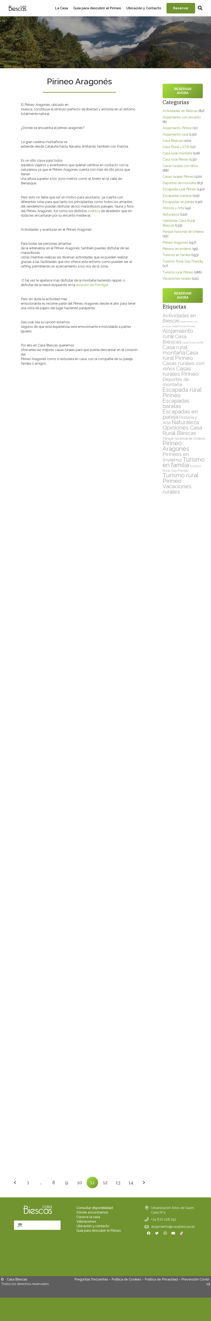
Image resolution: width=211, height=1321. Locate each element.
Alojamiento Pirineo (177, 128)
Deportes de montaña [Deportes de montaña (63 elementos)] (176, 382)
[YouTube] (173, 1233)
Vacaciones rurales (177, 278)
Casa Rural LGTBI (176, 147)
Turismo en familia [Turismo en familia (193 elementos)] (184, 462)
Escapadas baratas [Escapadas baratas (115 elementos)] (176, 403)
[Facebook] (148, 1233)
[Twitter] (157, 1233)
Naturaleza (171, 214)
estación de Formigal (92, 285)
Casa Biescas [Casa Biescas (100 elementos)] (175, 339)
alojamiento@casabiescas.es (173, 1227)
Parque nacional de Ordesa (183, 232)
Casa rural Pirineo (176, 159)
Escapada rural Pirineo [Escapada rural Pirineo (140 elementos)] (182, 392)
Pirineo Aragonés (175, 243)
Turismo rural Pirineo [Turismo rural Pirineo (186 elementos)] (180, 478)
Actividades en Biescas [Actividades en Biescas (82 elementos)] (179, 318)
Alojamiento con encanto (182, 117)
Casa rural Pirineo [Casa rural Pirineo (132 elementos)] (180, 355)
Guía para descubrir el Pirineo (98, 1231)
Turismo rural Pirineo (178, 272)
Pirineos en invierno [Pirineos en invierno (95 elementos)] (176, 457)
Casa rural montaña (177, 153)
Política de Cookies (126, 1282)
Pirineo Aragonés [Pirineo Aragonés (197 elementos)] (176, 445)
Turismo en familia (176, 255)
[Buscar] (200, 8)
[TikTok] (181, 1233)
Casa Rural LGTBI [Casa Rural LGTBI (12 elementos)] (192, 342)
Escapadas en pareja (178, 202)
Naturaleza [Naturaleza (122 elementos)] (185, 422)
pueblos (94, 211)
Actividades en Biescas (180, 111)
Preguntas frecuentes (91, 1282)
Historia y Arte (173, 208)
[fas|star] (37, 1255)
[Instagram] (165, 1233)
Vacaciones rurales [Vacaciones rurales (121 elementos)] (177, 489)
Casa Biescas (173, 141)
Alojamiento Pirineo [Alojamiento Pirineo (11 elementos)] (183, 326)
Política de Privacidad (161, 1282)
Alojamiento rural (175, 134)
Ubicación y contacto (92, 1226)
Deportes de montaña (179, 183)
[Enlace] (17, 8)
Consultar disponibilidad (94, 1208)
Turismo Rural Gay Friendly (183, 261)
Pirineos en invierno (177, 249)
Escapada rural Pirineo (179, 189)
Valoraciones (86, 1221)
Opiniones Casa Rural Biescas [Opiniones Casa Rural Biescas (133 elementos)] (182, 430)
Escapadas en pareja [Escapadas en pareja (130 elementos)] (180, 414)
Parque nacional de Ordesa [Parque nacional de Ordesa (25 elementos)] (184, 438)
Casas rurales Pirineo (178, 177)
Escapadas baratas (177, 196)
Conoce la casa (88, 1217)
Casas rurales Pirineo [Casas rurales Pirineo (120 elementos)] (181, 371)
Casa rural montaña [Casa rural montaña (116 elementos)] (175, 350)
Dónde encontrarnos (92, 1212)
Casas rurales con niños (180, 166)
